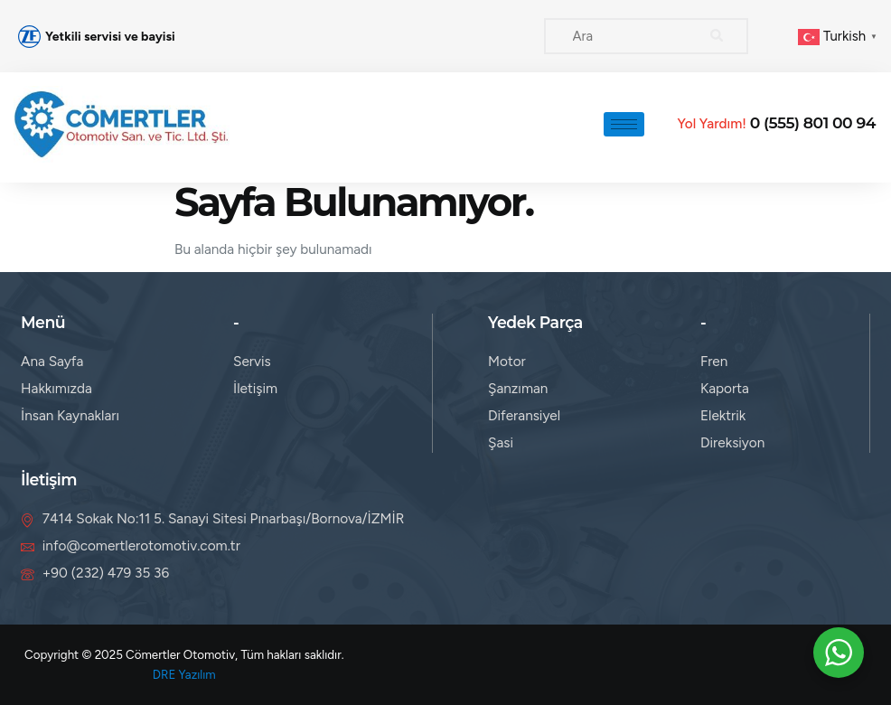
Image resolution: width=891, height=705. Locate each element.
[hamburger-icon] (624, 124)
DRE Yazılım (184, 674)
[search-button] (716, 36)
